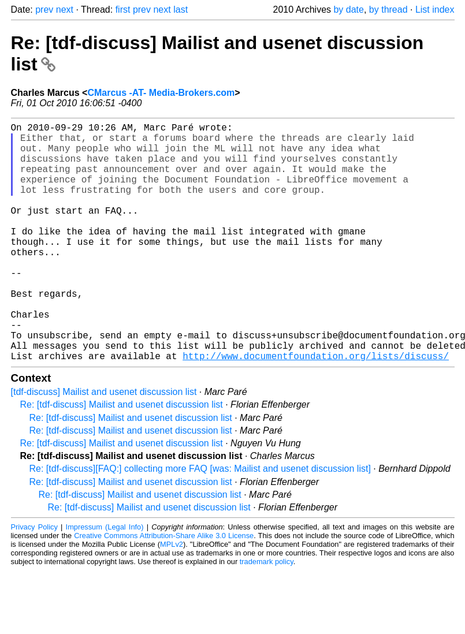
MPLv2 (171, 597)
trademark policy (266, 614)
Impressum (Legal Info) (105, 580)
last (180, 9)
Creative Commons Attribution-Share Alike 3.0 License (164, 588)
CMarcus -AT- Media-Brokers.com (161, 93)
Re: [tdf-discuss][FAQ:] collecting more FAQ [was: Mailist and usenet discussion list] (200, 522)
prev (44, 9)
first (123, 9)
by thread (388, 9)
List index (435, 9)
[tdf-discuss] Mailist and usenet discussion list (104, 445)
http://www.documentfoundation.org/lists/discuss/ (316, 408)
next (64, 9)
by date (348, 9)
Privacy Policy (34, 580)
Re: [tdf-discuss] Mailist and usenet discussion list (121, 458)
